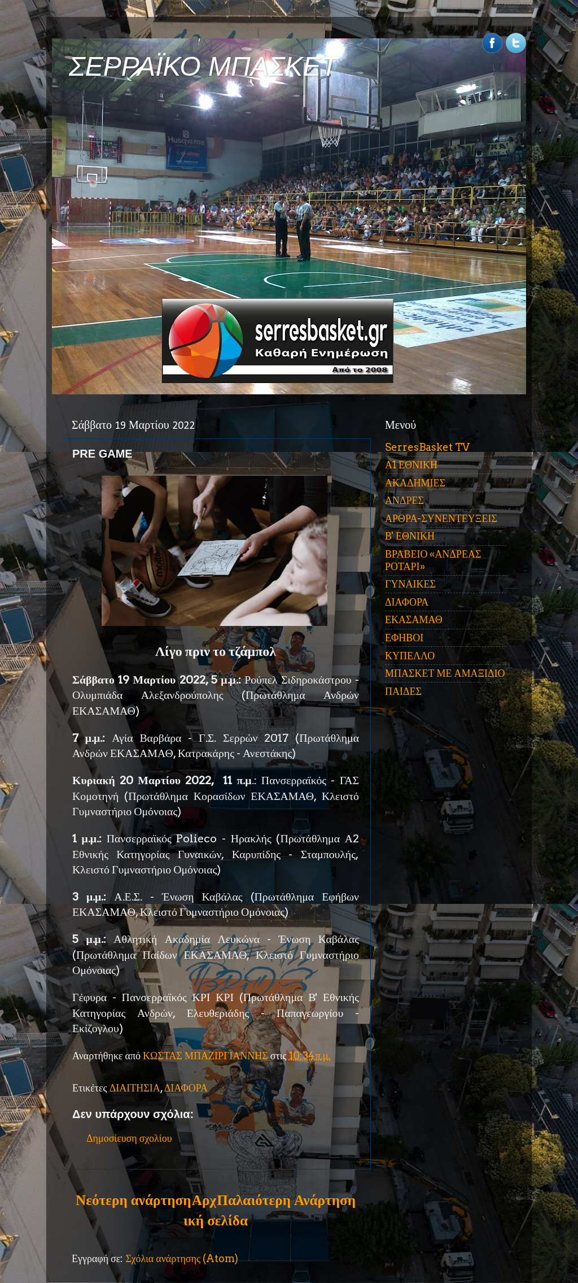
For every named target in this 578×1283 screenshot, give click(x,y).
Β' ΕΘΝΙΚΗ (410, 536)
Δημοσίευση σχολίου (129, 1138)
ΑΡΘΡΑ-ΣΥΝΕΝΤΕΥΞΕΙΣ (441, 518)
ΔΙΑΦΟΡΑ (186, 1088)
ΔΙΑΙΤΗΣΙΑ (135, 1088)
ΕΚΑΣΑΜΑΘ (414, 619)
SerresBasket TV (427, 447)
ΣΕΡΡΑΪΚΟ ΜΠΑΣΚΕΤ (203, 66)
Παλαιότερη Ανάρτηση (286, 1199)
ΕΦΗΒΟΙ (404, 637)
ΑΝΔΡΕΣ (404, 500)
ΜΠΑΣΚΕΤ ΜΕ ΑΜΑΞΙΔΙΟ (445, 673)
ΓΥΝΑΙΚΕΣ (410, 584)
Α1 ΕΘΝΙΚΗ (411, 465)
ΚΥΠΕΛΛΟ (410, 656)
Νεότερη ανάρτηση (133, 1199)
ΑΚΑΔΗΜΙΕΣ (415, 483)
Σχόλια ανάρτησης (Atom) (181, 1258)
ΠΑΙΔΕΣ (403, 691)
